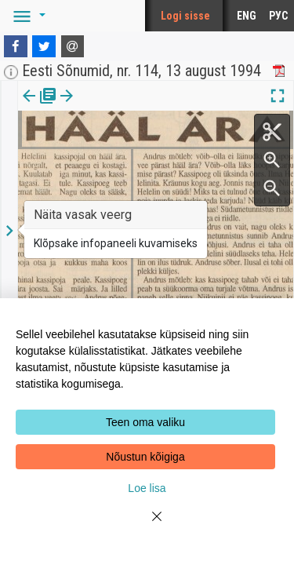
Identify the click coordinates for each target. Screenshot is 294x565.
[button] (26, 15)
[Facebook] (15, 46)
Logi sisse (185, 15)
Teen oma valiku (145, 422)
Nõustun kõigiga (145, 456)
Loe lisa (146, 488)
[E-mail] (73, 46)
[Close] (147, 526)
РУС (278, 15)
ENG (246, 15)
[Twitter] (44, 46)
